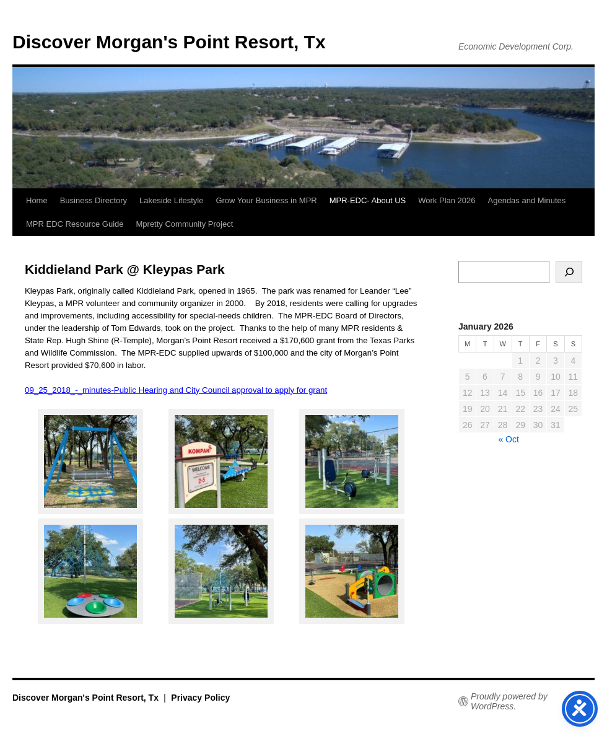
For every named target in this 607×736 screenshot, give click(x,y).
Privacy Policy (200, 698)
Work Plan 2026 (446, 200)
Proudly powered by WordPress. (509, 701)
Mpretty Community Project (185, 224)
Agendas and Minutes (527, 200)
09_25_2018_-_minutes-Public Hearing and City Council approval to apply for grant (176, 390)
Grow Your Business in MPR (266, 200)
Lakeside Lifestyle (171, 200)
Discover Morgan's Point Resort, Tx (169, 42)
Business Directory (93, 200)
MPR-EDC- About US (368, 200)
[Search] (569, 272)
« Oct (508, 439)
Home (37, 200)
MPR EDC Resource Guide (75, 224)
